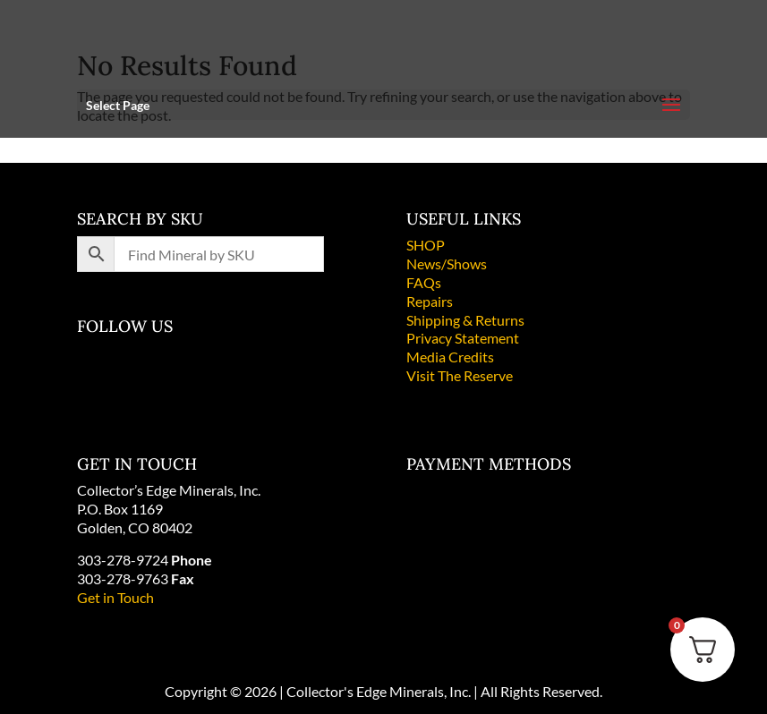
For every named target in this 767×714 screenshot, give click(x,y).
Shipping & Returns (465, 319)
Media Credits (450, 356)
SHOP (425, 244)
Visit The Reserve (459, 375)
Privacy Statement (462, 337)
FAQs (423, 282)
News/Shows (446, 263)
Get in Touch (115, 597)
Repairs (429, 301)
